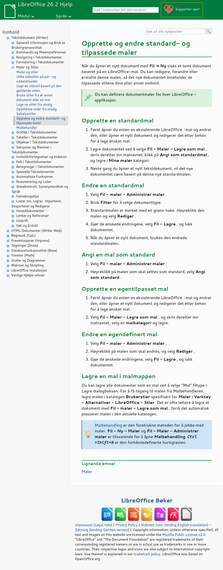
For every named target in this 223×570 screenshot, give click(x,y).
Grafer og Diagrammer (28, 260)
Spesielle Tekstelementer (35, 171)
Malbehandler (26, 127)
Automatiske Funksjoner (34, 176)
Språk (61, 16)
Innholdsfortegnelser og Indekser (41, 156)
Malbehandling (108, 425)
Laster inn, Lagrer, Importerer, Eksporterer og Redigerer (36, 203)
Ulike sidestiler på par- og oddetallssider (36, 79)
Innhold (10, 31)
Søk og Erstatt (27, 225)
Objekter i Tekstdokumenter (37, 142)
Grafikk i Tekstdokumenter (36, 132)
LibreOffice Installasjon (29, 270)
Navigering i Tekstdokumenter (39, 57)
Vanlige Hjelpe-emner (28, 275)
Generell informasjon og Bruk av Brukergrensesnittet (38, 45)
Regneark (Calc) (23, 235)
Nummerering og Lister (33, 181)
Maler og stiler (27, 72)
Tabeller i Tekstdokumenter (37, 137)
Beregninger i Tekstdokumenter (40, 166)
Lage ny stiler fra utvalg (34, 104)
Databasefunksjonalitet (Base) (34, 250)
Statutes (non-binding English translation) (174, 524)
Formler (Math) (23, 255)
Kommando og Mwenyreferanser (41, 52)
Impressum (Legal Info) (93, 524)
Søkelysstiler (26, 113)
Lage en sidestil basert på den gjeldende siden (38, 88)
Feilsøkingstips (27, 196)
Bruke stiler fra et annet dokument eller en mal (34, 97)
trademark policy (147, 553)
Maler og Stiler (27, 67)
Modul (24, 16)
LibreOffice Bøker (147, 500)
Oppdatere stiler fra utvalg (36, 109)
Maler (87, 471)
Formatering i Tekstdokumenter (40, 62)
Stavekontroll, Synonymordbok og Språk (39, 189)
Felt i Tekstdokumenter (33, 161)
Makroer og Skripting (27, 265)
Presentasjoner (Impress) (30, 240)
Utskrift (22, 220)
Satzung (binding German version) (102, 529)
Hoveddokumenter (30, 210)
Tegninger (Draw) (24, 245)
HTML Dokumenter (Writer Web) (36, 230)
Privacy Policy (126, 524)
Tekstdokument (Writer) (29, 37)
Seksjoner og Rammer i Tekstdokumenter (31, 150)
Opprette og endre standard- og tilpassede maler (40, 120)
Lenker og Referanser (32, 215)
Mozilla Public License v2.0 (183, 534)
